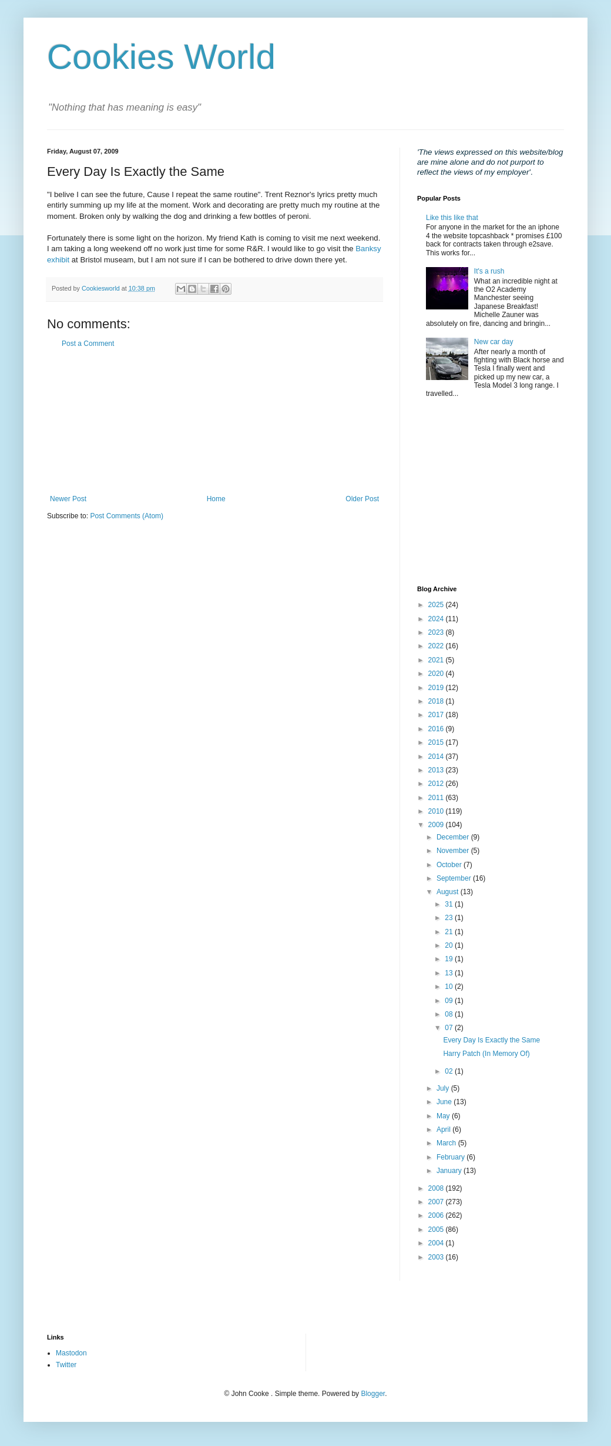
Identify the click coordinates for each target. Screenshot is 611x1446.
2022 (437, 646)
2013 (437, 770)
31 (450, 904)
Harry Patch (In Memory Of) (486, 1053)
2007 (437, 1202)
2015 (437, 742)
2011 (437, 798)
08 (450, 1014)
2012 (437, 783)
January (450, 1171)
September (455, 878)
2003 (437, 1257)
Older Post (362, 499)
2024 (437, 619)
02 (450, 1071)
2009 (437, 825)
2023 (437, 632)
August (449, 892)
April (444, 1129)
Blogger (373, 1394)
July (444, 1088)
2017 (437, 715)
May (444, 1116)
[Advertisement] (214, 421)
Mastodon (71, 1353)
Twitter (66, 1365)
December (454, 837)
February (451, 1157)
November (454, 851)
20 (450, 945)
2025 (437, 605)
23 (450, 918)
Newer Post (68, 499)
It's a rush (489, 271)
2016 (437, 729)
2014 (437, 756)
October (450, 865)
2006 (437, 1215)
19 (450, 959)
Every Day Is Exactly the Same (491, 1040)
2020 (437, 673)
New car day (493, 342)
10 (450, 986)
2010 (437, 811)
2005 (437, 1229)
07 (450, 1028)
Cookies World (161, 56)
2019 (437, 688)
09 (450, 1001)
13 (450, 973)
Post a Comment (88, 343)
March (447, 1143)
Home (216, 499)
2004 (437, 1243)
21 (450, 932)
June (445, 1102)
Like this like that (452, 218)
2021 (437, 660)
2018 (437, 701)
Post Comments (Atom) (126, 516)
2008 (437, 1188)
